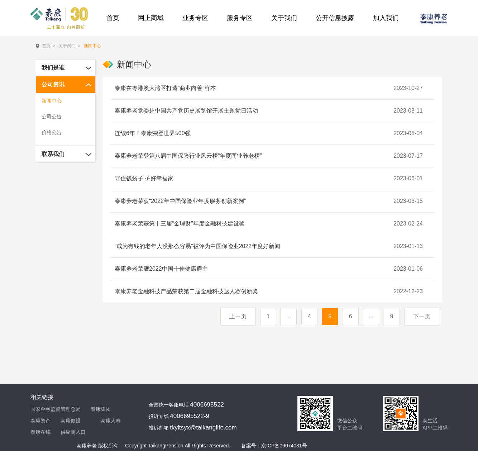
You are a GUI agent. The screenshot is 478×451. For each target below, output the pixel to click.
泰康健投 (71, 420)
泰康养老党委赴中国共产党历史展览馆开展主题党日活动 (186, 111)
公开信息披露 (335, 18)
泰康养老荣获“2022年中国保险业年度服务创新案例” (180, 201)
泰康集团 (101, 409)
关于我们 (284, 18)
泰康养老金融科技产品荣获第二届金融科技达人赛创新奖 (186, 291)
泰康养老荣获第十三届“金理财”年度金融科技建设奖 (180, 223)
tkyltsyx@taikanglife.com (203, 427)
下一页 (421, 316)
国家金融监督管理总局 (55, 409)
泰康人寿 (111, 420)
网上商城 (151, 18)
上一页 (238, 316)
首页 (112, 18)
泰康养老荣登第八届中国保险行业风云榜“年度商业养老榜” (188, 156)
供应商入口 (73, 432)
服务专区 (240, 18)
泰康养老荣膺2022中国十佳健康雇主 (161, 269)
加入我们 (386, 18)
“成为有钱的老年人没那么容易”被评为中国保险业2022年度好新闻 (197, 246)
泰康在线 (40, 432)
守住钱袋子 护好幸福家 (144, 178)
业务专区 (195, 18)
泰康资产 (40, 420)
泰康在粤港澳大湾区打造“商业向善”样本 (165, 88)
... (288, 316)
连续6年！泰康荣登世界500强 (153, 133)
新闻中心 (92, 45)
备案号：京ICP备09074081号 (274, 445)
